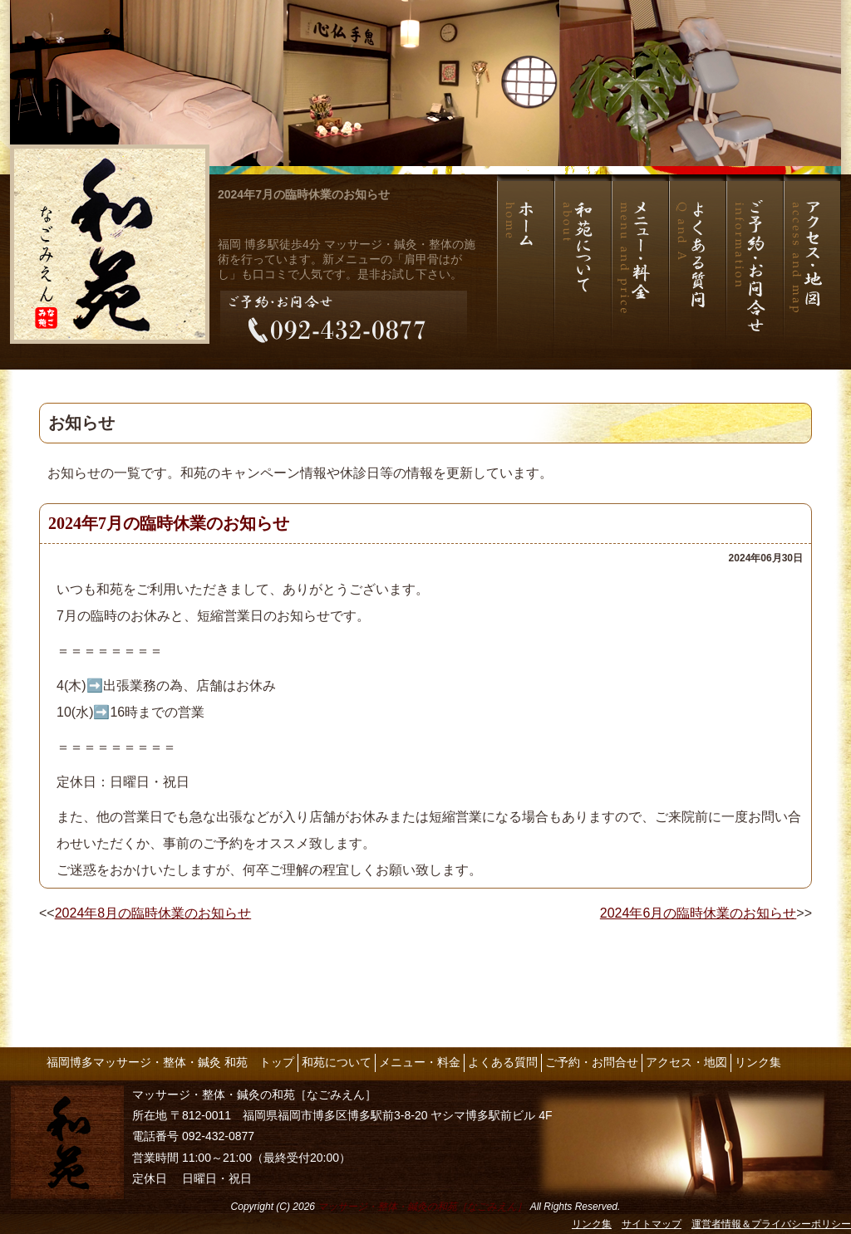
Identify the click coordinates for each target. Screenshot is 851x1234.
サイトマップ (651, 1224)
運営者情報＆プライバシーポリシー (771, 1224)
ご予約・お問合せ (591, 1062)
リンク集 (758, 1062)
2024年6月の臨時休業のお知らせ (698, 913)
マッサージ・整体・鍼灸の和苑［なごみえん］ (422, 1206)
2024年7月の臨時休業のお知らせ (304, 194)
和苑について (336, 1062)
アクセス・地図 (686, 1062)
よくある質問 (503, 1062)
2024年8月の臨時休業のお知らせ (153, 913)
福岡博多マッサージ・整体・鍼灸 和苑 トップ (170, 1062)
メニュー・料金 (419, 1062)
